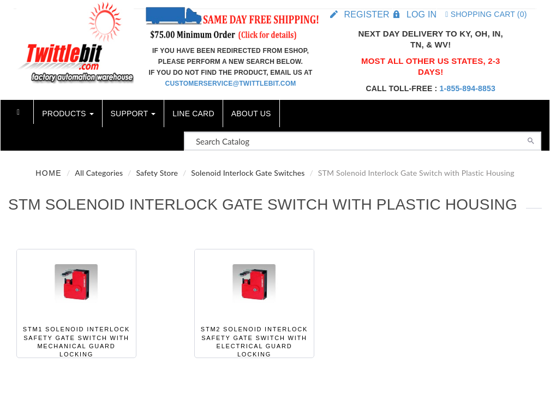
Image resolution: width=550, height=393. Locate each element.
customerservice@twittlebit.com (230, 83)
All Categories (99, 172)
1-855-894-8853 (467, 88)
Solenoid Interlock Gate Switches (247, 172)
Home (48, 173)
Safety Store (157, 172)
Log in (421, 14)
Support (133, 113)
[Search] (531, 139)
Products (67, 113)
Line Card (193, 113)
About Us (251, 113)
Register (366, 14)
